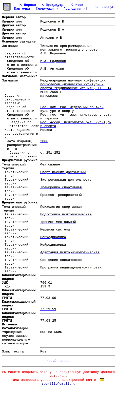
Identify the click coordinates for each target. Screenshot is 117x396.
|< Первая (27, 5)
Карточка (22, 9)
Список (77, 5)
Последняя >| (75, 9)
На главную (104, 7)
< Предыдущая (54, 5)
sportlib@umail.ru (58, 384)
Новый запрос (58, 361)
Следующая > (47, 9)
